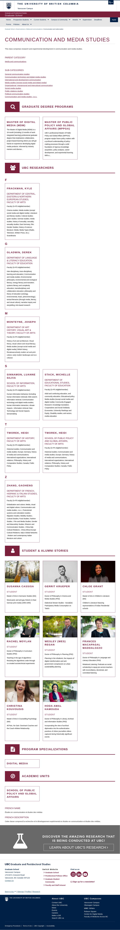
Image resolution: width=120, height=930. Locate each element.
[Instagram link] (73, 874)
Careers (55, 913)
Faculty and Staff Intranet (55, 885)
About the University (60, 905)
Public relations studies (14, 91)
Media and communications (34, 29)
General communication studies (17, 74)
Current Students (40, 20)
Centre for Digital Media (93, 914)
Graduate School (10, 29)
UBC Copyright (39, 926)
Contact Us (9, 881)
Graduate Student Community (52, 880)
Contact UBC (57, 902)
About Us (25, 24)
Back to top (10, 892)
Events (54, 910)
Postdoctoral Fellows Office (56, 876)
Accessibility (50, 926)
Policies (16, 24)
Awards (75, 20)
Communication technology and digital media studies (25, 77)
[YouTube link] (85, 874)
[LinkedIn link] (79, 874)
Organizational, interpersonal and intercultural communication (29, 85)
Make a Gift (56, 915)
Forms (8, 24)
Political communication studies (17, 94)
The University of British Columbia (10, 5)
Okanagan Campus (91, 905)
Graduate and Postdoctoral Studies (60, 864)
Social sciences (20, 29)
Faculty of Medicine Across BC (96, 917)
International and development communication (23, 80)
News (54, 908)
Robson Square (90, 911)
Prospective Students (21, 20)
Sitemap (20, 892)
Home (8, 20)
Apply (114, 20)
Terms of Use (27, 926)
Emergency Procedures (13, 926)
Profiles (28, 892)
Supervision (87, 20)
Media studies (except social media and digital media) (26, 83)
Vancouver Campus (91, 902)
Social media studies (13, 88)
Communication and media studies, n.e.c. (21, 97)
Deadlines (98, 20)
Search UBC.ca (58, 918)
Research (36, 892)
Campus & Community (59, 20)
